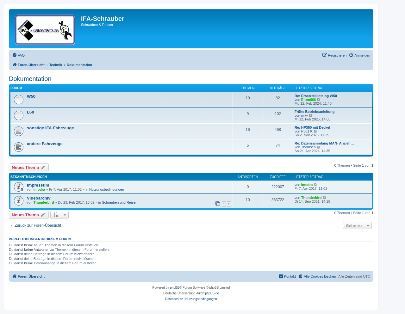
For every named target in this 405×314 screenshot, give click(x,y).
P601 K (307, 131)
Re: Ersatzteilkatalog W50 (316, 96)
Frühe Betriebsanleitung (315, 112)
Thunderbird (44, 202)
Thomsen (308, 147)
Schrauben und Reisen (119, 202)
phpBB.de (212, 293)
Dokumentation (30, 78)
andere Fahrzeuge (45, 143)
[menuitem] (18, 55)
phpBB (174, 287)
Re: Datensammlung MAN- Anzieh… (324, 143)
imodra (39, 189)
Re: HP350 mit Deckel (312, 127)
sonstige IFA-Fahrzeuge (50, 128)
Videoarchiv (39, 198)
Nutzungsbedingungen (106, 189)
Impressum (38, 185)
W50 (31, 96)
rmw (304, 115)
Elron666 (308, 100)
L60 (30, 112)
